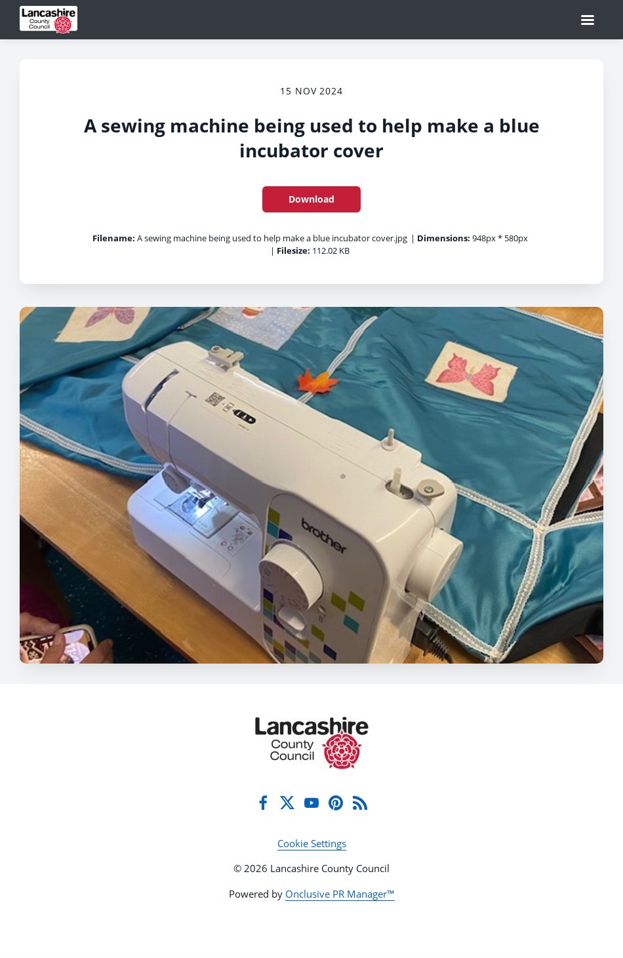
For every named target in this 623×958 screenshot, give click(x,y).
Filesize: (293, 250)
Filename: (113, 238)
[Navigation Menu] (587, 19)
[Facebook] (263, 802)
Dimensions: (443, 238)
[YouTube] (311, 802)
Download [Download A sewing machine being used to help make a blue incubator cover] (311, 199)
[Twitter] (287, 802)
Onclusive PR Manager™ (340, 893)
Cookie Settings (311, 843)
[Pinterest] (336, 802)
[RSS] (360, 802)
